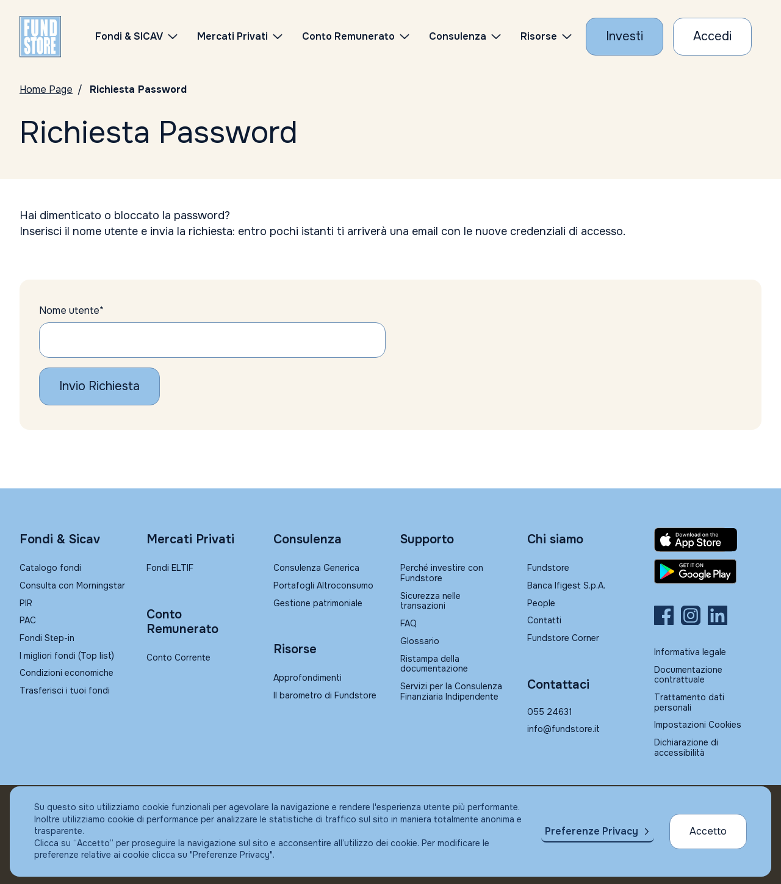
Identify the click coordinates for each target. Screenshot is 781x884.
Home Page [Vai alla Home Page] (46, 89)
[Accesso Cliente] (712, 37)
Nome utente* (71, 310)
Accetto (708, 831)
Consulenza (457, 36)
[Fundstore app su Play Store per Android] (707, 571)
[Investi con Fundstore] (624, 37)
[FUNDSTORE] (40, 36)
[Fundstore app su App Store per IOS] (707, 539)
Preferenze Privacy (591, 831)
